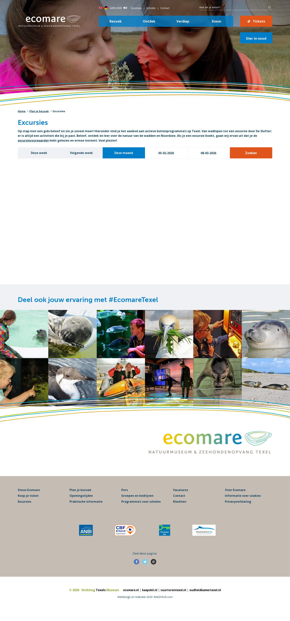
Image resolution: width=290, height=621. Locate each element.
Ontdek (149, 21)
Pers (124, 498)
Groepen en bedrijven (137, 504)
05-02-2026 (166, 153)
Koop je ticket (28, 504)
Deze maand (123, 153)
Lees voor (118, 7)
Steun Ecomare (29, 498)
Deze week (39, 153)
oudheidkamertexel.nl (206, 598)
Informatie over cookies (243, 504)
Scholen (151, 8)
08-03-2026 (208, 153)
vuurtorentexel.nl (173, 598)
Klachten (179, 510)
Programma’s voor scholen (141, 510)
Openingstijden (81, 504)
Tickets (259, 21)
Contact (165, 8)
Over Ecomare (235, 498)
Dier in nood (256, 38)
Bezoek (115, 21)
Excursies (136, 8)
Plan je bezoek (39, 111)
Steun (216, 21)
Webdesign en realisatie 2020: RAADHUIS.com (145, 605)
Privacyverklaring (238, 510)
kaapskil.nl (149, 598)
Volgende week (81, 153)
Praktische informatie (86, 510)
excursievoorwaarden (34, 140)
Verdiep (182, 21)
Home (22, 111)
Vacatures (180, 498)
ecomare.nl (129, 598)
